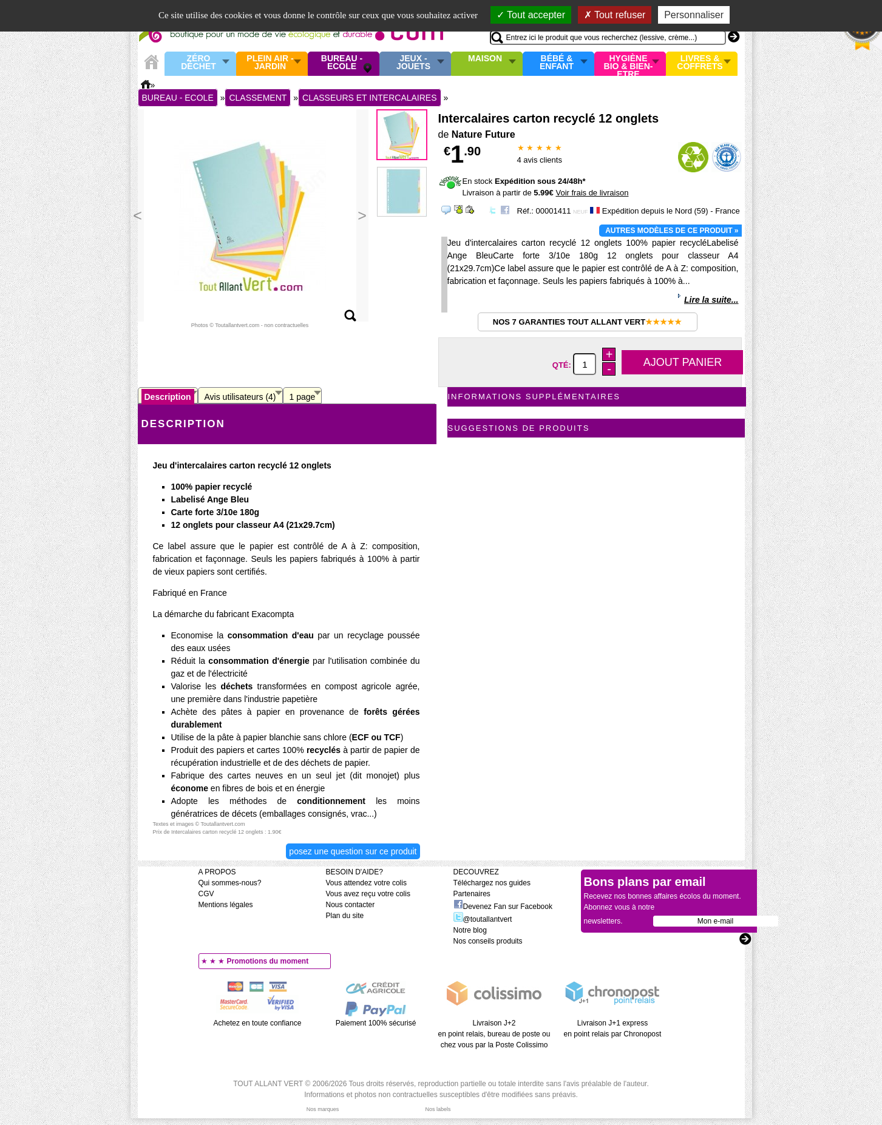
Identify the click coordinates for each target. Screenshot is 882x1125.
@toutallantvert (482, 919)
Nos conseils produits (488, 941)
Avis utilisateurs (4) (240, 397)
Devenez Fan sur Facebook (502, 906)
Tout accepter (531, 15)
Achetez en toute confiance (258, 1023)
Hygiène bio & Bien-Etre (628, 64)
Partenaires (471, 894)
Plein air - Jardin (269, 63)
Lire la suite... (711, 300)
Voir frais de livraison (591, 192)
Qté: (563, 365)
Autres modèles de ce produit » (671, 230)
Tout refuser (615, 15)
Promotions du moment (268, 961)
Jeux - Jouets (413, 63)
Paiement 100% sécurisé (376, 1023)
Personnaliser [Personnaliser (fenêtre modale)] (694, 15)
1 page (303, 397)
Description (167, 397)
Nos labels (437, 1109)
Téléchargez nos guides (492, 883)
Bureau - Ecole (341, 63)
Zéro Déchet (198, 63)
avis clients (539, 159)
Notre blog (470, 930)
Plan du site (345, 915)
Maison (485, 59)
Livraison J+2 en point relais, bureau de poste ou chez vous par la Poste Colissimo (494, 1034)
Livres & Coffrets (699, 63)
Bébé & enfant (557, 63)
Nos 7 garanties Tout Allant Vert (587, 321)
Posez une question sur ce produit (352, 851)
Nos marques (323, 1109)
